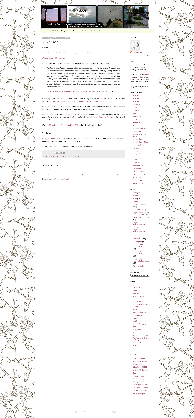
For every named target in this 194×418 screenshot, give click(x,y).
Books (93, 31)
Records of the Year (80, 31)
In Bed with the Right (140, 370)
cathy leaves (137, 52)
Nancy (135, 373)
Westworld (137, 177)
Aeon (135, 285)
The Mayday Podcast (140, 385)
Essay (135, 193)
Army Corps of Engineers (104, 117)
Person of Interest (139, 145)
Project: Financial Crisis (141, 217)
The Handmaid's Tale (140, 174)
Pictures (136, 202)
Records (136, 111)
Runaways (136, 157)
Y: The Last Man (139, 180)
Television (103, 31)
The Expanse (137, 168)
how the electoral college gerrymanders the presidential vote (78, 101)
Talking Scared (138, 382)
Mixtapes (136, 196)
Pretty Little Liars (139, 154)
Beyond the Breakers (140, 361)
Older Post (120, 175)
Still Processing (138, 379)
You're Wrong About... (141, 394)
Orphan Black (138, 139)
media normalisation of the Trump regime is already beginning (71, 53)
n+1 (134, 332)
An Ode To (136, 287)
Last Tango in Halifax (140, 128)
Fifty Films (65, 31)
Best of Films (137, 102)
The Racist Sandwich (140, 388)
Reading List (137, 242)
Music (135, 199)
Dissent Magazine (139, 312)
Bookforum (137, 293)
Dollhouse (136, 122)
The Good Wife (138, 171)
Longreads (137, 329)
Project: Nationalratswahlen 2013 (140, 232)
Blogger (118, 412)
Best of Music (138, 99)
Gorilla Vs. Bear (138, 315)
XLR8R (135, 349)
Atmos (135, 290)
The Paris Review (139, 343)
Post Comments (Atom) (60, 179)
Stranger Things (49, 138)
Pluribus (136, 148)
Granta (135, 318)
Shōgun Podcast (138, 376)
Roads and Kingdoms (141, 335)
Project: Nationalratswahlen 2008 (140, 225)
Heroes (135, 125)
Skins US (136, 163)
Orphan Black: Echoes (141, 142)
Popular (136, 151)
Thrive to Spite (75, 156)
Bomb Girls (137, 116)
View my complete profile (140, 56)
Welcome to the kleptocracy (53, 58)
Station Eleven (138, 166)
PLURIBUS (53, 31)
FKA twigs (52, 146)
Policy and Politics (54, 156)
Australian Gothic (139, 358)
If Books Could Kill (140, 367)
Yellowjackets (138, 183)
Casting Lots (137, 364)
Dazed (135, 309)
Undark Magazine (139, 346)
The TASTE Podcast (140, 391)
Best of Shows (138, 96)
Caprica (135, 119)
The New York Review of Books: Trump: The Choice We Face (71, 91)
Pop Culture (65, 156)
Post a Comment (51, 170)
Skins (135, 160)
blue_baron (101, 412)
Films (135, 108)
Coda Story (137, 301)
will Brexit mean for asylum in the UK (62, 125)
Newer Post (46, 175)
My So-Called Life (139, 131)
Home (44, 31)
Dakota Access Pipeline (78, 114)
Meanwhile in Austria (51, 106)
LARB (135, 321)
